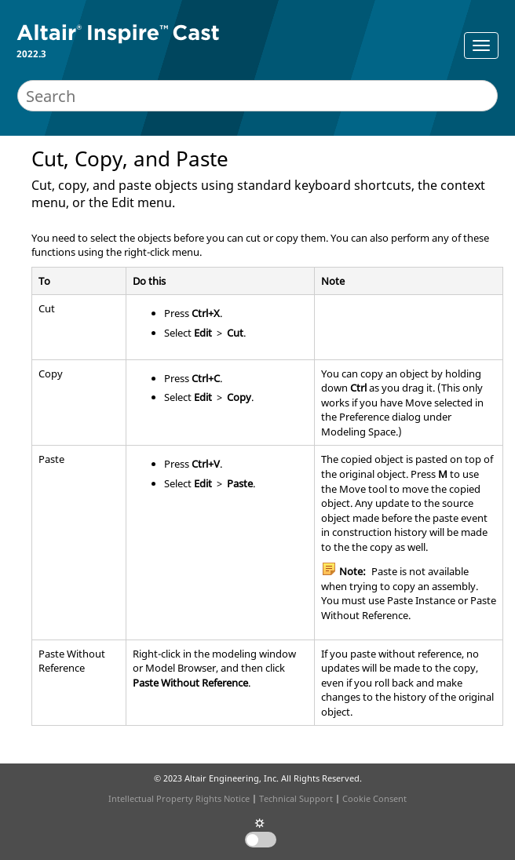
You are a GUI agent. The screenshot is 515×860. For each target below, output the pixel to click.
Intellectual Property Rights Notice (179, 798)
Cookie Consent (374, 798)
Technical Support (296, 798)
